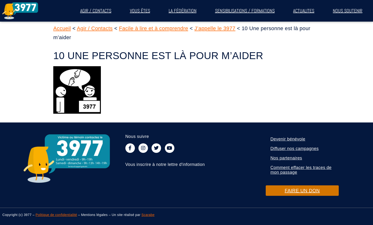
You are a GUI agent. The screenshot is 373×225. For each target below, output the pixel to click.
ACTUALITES (303, 11)
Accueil (62, 28)
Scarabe (148, 215)
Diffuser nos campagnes (294, 148)
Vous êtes (140, 11)
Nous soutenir (347, 11)
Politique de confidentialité (56, 215)
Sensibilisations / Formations (245, 11)
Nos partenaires (286, 158)
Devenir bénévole (287, 139)
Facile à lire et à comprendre (153, 28)
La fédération (182, 11)
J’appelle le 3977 (214, 28)
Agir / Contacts (95, 11)
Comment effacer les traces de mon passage (301, 170)
